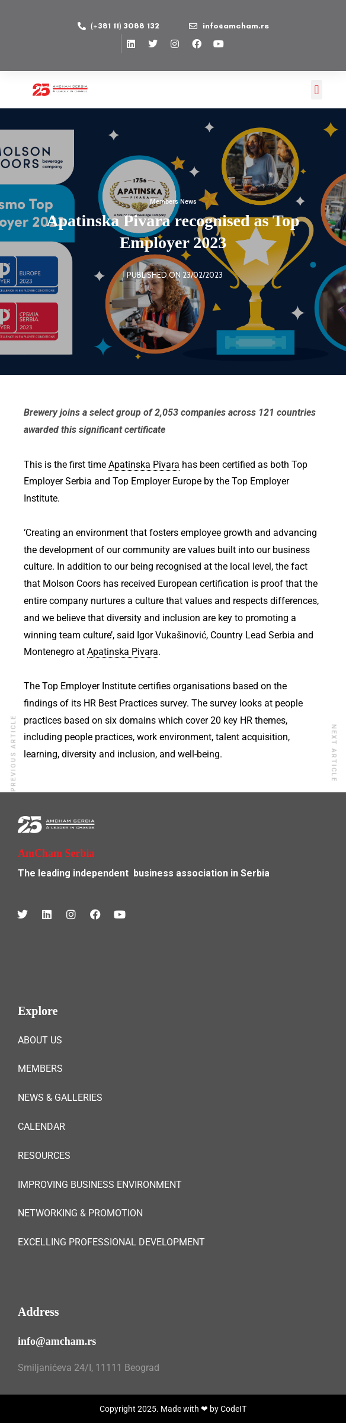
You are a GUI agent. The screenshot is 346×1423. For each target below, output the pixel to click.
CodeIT (233, 1409)
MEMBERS (40, 1068)
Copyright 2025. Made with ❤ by (160, 1409)
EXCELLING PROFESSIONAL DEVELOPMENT (111, 1242)
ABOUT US (40, 1040)
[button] (316, 89)
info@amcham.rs (57, 1341)
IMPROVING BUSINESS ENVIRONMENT (100, 1184)
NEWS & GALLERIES (60, 1097)
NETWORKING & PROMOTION (80, 1213)
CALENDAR (41, 1126)
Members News (173, 201)
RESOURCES (44, 1155)
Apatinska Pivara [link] (144, 464)
